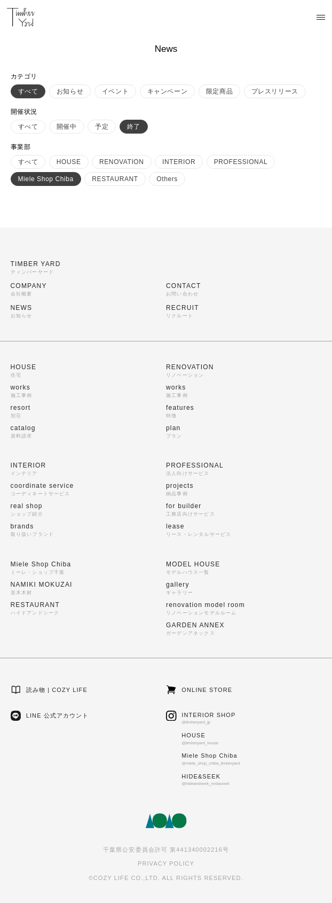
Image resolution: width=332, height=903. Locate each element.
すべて (28, 91)
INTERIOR (178, 162)
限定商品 (219, 91)
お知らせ (70, 91)
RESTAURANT (115, 179)
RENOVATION (121, 162)
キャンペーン (167, 91)
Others (167, 179)
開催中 (67, 126)
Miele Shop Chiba (46, 179)
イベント (115, 91)
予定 (101, 126)
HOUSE (69, 162)
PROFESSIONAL (241, 162)
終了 (133, 126)
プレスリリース (274, 91)
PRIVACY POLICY (166, 863)
